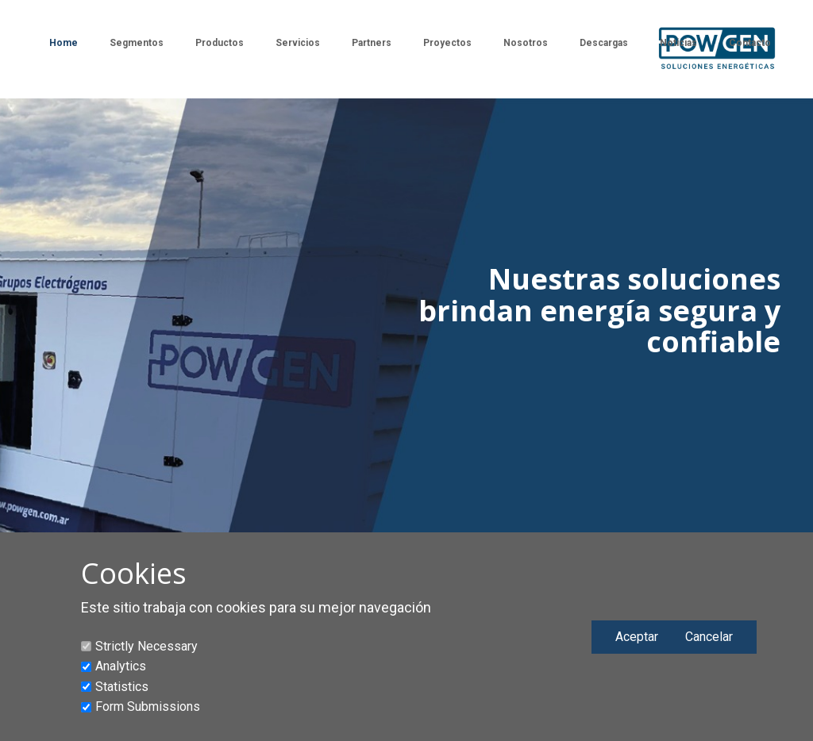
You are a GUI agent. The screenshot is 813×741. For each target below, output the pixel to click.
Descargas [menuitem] (604, 42)
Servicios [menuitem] (297, 42)
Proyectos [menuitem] (447, 42)
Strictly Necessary (146, 646)
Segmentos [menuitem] (137, 42)
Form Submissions (147, 706)
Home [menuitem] (63, 42)
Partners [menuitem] (371, 42)
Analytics (120, 666)
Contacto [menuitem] (750, 42)
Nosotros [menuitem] (525, 42)
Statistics (121, 686)
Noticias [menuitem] (678, 42)
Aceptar (636, 636)
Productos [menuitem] (219, 42)
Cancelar (709, 636)
